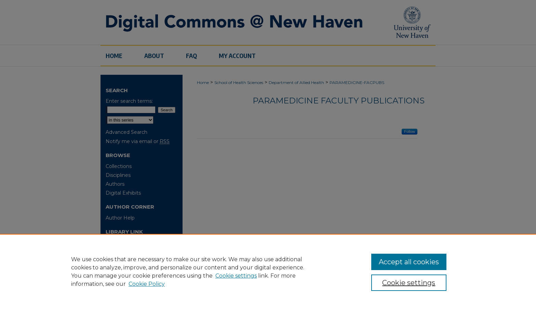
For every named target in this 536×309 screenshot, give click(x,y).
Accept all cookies (409, 262)
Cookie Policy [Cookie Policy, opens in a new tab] (147, 284)
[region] (268, 271)
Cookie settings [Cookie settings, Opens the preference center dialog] (408, 283)
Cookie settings (236, 275)
